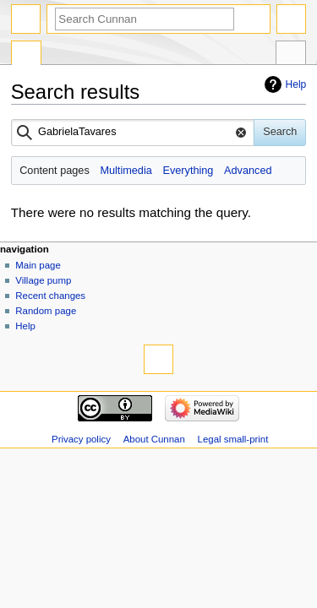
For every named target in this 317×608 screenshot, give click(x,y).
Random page (45, 311)
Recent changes (50, 295)
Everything (187, 170)
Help (296, 84)
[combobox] (133, 132)
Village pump (43, 280)
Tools (290, 54)
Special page (26, 54)
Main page (38, 265)
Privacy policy (81, 439)
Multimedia (125, 170)
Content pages (54, 170)
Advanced (247, 170)
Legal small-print (233, 439)
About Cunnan (154, 439)
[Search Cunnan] (144, 19)
